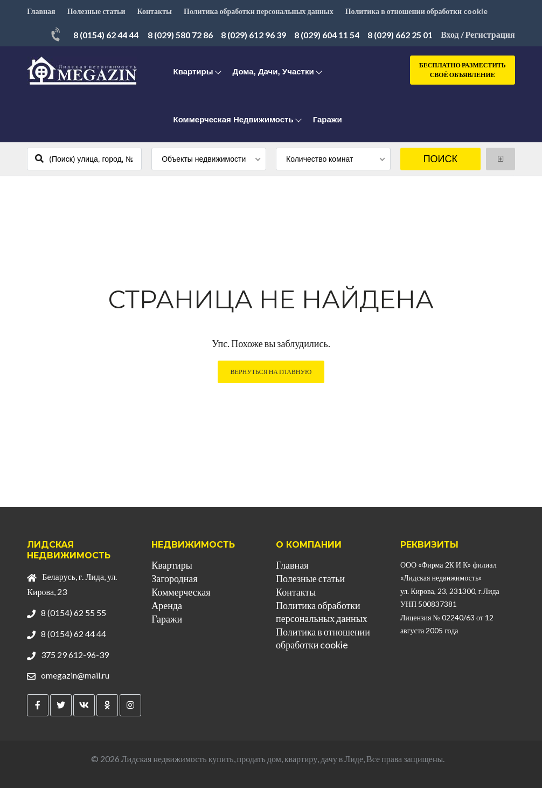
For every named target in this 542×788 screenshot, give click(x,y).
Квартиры (193, 71)
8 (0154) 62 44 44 (105, 35)
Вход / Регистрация (478, 34)
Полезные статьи (96, 11)
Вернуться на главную (271, 372)
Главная (41, 11)
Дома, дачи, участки (273, 71)
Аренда (166, 605)
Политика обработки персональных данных (258, 11)
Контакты (154, 11)
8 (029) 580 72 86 (180, 35)
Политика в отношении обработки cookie (416, 11)
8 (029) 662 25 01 (400, 35)
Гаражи (327, 119)
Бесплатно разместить (462, 70)
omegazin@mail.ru (75, 675)
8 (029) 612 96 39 (253, 35)
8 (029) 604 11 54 (326, 35)
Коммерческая (180, 592)
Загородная (174, 578)
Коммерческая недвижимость (233, 119)
